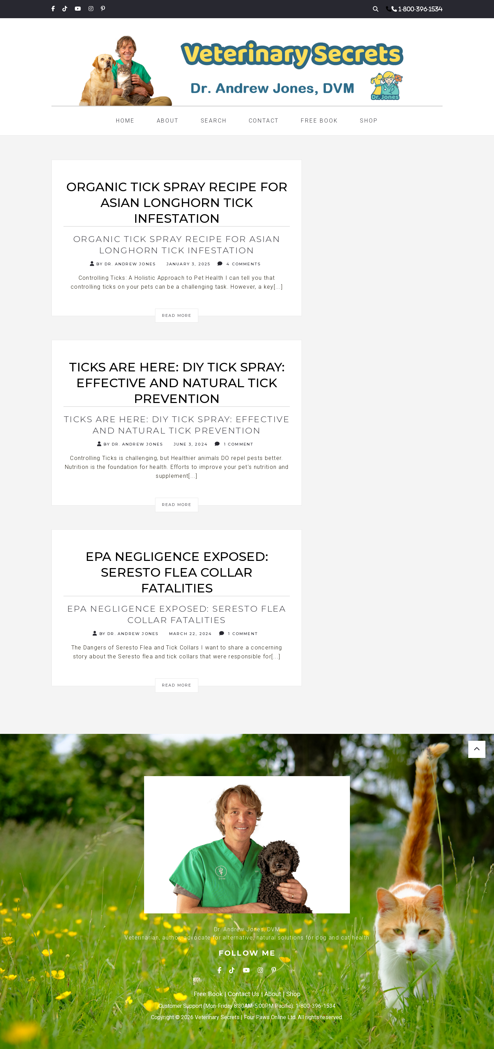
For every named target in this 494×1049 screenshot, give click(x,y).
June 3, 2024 (190, 444)
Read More (177, 315)
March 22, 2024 (189, 633)
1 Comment (234, 444)
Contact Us (243, 994)
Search (214, 120)
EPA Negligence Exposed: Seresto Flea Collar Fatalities (176, 614)
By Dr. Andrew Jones (123, 263)
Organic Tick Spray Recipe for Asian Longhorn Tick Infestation (177, 244)
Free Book (319, 120)
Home (125, 120)
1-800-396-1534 (421, 9)
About (168, 120)
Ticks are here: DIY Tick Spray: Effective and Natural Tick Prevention (177, 425)
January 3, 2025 (187, 264)
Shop (369, 120)
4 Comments (239, 263)
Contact (264, 120)
